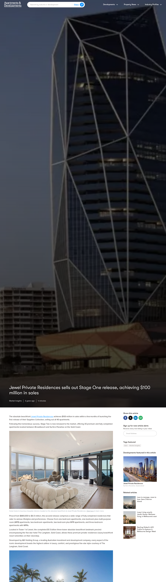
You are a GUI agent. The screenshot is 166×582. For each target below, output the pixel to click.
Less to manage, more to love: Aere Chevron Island (146, 499)
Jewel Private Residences (42, 416)
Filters (76, 5)
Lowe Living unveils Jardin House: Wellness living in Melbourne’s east (147, 514)
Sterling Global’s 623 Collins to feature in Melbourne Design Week (146, 529)
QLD (125, 445)
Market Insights (15, 401)
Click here (90, 511)
